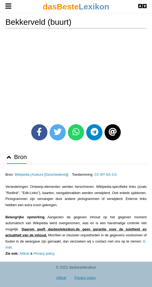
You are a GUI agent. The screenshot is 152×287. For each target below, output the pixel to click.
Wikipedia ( (23, 174)
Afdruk (24, 253)
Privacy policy (43, 253)
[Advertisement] (76, 74)
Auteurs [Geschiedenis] (49, 174)
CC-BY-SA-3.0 (105, 174)
